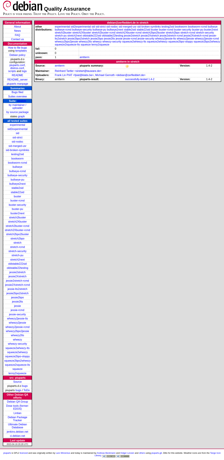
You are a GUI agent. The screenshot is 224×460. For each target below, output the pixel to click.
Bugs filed (17, 92)
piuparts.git (156, 453)
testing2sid (17, 154)
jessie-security (17, 314)
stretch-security (17, 251)
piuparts (7, 453)
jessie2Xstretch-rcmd (17, 284)
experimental (17, 124)
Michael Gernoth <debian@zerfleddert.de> (120, 75)
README (17, 75)
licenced (24, 453)
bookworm (17, 158)
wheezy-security (17, 343)
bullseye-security (17, 175)
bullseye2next (17, 183)
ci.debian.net (17, 435)
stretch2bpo (17, 238)
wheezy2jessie (17, 322)
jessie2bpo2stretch (17, 293)
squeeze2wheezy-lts (17, 348)
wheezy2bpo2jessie (17, 331)
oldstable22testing (17, 268)
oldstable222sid (17, 263)
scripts (12, 71)
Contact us (17, 39)
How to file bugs (17, 47)
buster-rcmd (17, 200)
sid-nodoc (17, 141)
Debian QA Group (17, 401)
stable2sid (17, 188)
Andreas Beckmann (106, 453)
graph (21, 116)
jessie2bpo (17, 297)
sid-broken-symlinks (17, 150)
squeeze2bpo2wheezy (17, 360)
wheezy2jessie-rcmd (17, 327)
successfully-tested (136, 79)
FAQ (17, 35)
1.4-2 (151, 79)
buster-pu (17, 209)
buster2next (17, 213)
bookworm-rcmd (17, 162)
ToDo (26, 390)
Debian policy (17, 55)
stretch (21, 101)
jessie (17, 306)
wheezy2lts (17, 335)
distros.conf (17, 68)
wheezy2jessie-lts (17, 318)
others (142, 453)
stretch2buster (17, 217)
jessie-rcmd (17, 310)
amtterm (84, 57)
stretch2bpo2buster (17, 234)
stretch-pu (17, 255)
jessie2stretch (17, 272)
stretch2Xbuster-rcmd (17, 230)
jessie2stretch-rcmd (17, 280)
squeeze (17, 369)
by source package (17, 112)
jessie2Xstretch (17, 276)
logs (24, 71)
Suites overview (17, 96)
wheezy (17, 339)
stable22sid (17, 192)
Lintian (17, 413)
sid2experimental (17, 129)
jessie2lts (17, 301)
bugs (25, 385)
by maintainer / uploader (17, 106)
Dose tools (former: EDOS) (17, 407)
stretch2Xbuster (17, 221)
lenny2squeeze (17, 373)
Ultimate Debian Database (17, 426)
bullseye (17, 166)
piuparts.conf (17, 65)
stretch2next (17, 259)
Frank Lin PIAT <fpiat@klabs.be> (74, 75)
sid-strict (17, 137)
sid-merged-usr (17, 146)
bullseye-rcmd (17, 171)
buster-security (17, 204)
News (17, 30)
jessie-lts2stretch (17, 289)
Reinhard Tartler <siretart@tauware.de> (78, 71)
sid (17, 133)
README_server (17, 79)
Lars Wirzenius (63, 453)
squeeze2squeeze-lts (17, 364)
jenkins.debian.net (17, 431)
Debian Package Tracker (17, 419)
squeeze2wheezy (17, 352)
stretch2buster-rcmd (17, 226)
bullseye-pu (17, 179)
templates (21, 50)
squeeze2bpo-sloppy (17, 356)
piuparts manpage (17, 83)
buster (17, 196)
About (17, 26)
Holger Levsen (127, 453)
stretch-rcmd (17, 247)
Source (17, 381)
